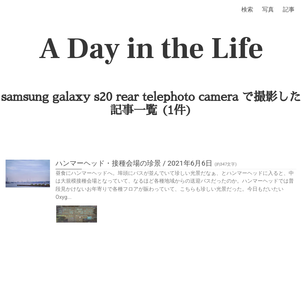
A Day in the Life (151, 49)
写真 (268, 9)
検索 (247, 9)
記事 (289, 9)
